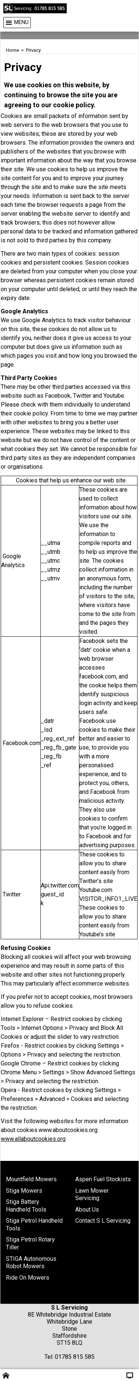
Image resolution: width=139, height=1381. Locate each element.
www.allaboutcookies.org (33, 1138)
